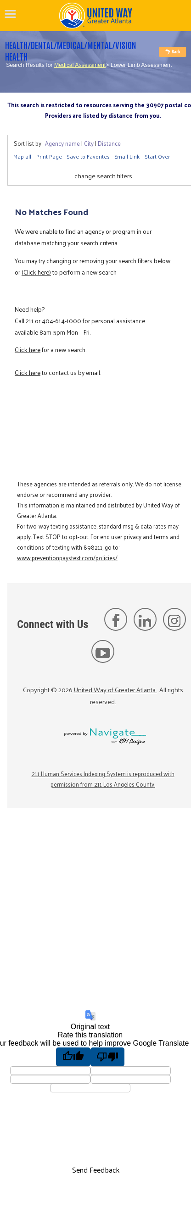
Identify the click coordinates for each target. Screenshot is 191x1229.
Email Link (127, 156)
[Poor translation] (107, 1056)
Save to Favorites (88, 156)
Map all (22, 156)
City (89, 143)
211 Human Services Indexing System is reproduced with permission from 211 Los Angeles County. (103, 778)
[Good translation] (73, 1056)
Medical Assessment (80, 65)
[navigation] (10, 13)
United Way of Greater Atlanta (115, 689)
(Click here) (36, 272)
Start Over (157, 156)
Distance (109, 143)
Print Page (49, 156)
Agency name (62, 143)
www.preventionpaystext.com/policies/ (67, 557)
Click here (27, 349)
